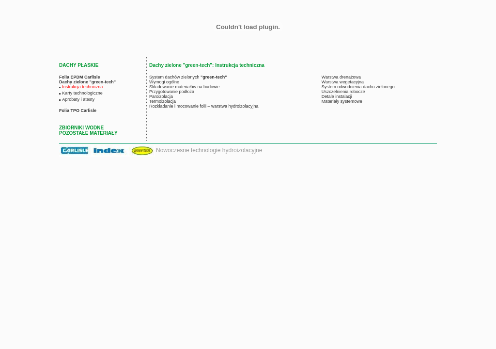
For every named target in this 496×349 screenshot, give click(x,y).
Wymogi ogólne (164, 81)
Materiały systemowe (342, 101)
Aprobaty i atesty (78, 99)
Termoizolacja (162, 101)
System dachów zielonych (188, 77)
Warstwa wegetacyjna (343, 81)
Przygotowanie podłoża (171, 91)
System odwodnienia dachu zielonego (358, 86)
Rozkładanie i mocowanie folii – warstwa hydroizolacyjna (204, 106)
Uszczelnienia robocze (343, 91)
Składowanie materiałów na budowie (184, 86)
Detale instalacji (337, 96)
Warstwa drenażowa (341, 77)
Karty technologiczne (82, 93)
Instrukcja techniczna (82, 86)
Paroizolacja (161, 96)
